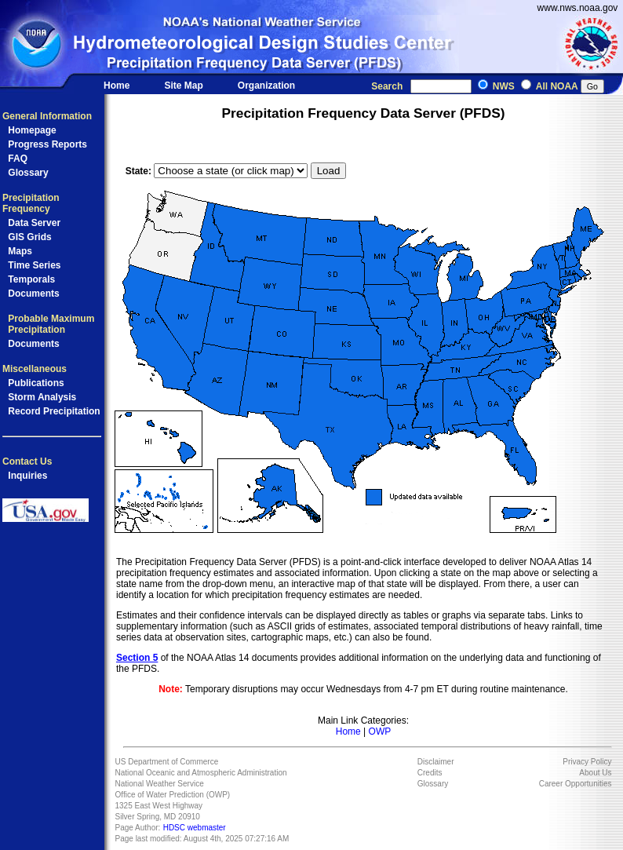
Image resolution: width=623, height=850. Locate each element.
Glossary (28, 172)
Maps (20, 251)
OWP (380, 731)
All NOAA (557, 86)
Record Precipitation (54, 411)
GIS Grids (29, 237)
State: (140, 171)
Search (389, 86)
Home (116, 85)
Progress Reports (47, 144)
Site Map (184, 85)
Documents (33, 293)
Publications (36, 383)
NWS (504, 86)
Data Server (34, 222)
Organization (266, 85)
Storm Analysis (42, 397)
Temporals (31, 279)
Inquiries (27, 475)
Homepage (32, 130)
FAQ (17, 158)
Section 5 (137, 657)
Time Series (34, 265)
